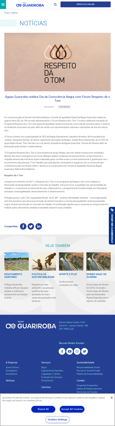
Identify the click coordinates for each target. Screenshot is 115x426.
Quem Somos (12, 370)
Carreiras (46, 389)
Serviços (46, 365)
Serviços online (85, 5)
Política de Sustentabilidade (90, 376)
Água (43, 370)
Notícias (14, 13)
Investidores (11, 376)
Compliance (11, 373)
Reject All (43, 409)
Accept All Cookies (72, 409)
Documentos (47, 383)
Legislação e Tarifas (50, 376)
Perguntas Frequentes (87, 388)
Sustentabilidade (85, 365)
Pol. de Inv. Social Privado (88, 373)
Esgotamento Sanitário (52, 373)
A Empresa (11, 365)
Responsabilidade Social (88, 370)
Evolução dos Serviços (51, 379)
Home (6, 13)
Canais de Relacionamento (89, 391)
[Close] (111, 397)
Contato (81, 383)
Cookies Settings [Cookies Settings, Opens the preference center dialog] (57, 419)
